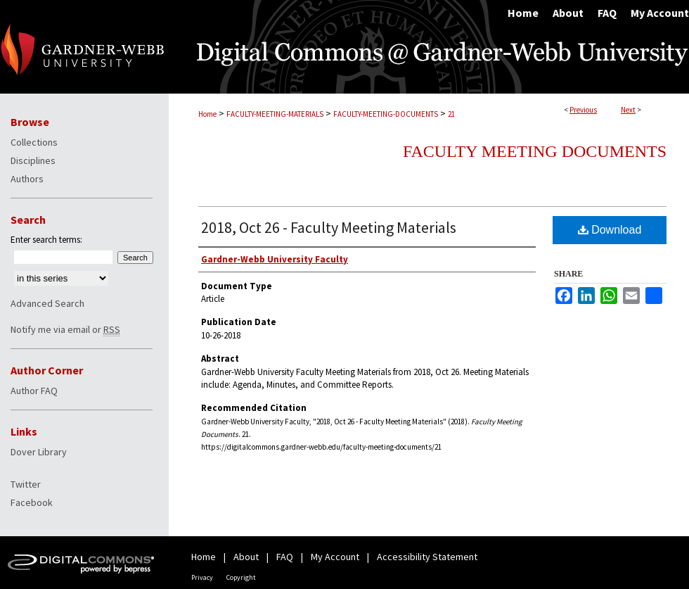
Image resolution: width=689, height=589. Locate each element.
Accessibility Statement (427, 556)
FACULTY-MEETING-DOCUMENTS (385, 114)
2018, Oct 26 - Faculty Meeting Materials (328, 227)
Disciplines (33, 160)
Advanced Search (47, 303)
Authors (27, 178)
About (246, 556)
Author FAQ (34, 390)
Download (610, 230)
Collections (34, 142)
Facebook (32, 502)
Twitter (26, 484)
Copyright (241, 577)
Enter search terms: (46, 240)
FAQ (284, 556)
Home (207, 114)
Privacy (202, 577)
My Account (335, 556)
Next (628, 110)
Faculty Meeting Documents (535, 151)
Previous (583, 110)
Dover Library (39, 451)
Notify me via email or (65, 329)
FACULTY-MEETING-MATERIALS (274, 114)
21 (451, 114)
